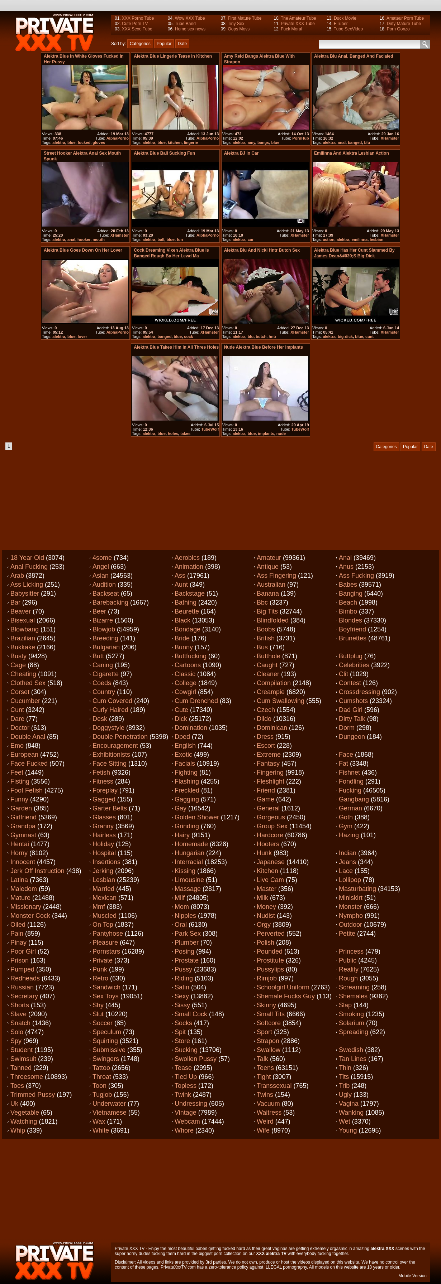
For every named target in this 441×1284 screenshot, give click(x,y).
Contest (350, 683)
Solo (16, 1032)
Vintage (185, 1112)
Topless (185, 1085)
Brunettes (352, 638)
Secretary (24, 996)
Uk (14, 1103)
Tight (264, 1076)
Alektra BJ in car (241, 153)
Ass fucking (356, 575)
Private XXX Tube (298, 23)
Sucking (186, 1049)
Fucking (350, 790)
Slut (98, 1014)
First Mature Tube (244, 18)
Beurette (187, 611)
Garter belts (110, 808)
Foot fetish (26, 790)
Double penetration (120, 736)
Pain (16, 933)
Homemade (191, 844)
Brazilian (22, 638)
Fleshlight (270, 781)
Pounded (270, 951)
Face (346, 754)
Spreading (353, 1032)
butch (261, 336)
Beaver (20, 611)
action (328, 239)
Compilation (274, 683)
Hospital (104, 853)
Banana (268, 593)
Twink (183, 1094)
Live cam (270, 879)
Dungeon (352, 736)
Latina (19, 879)
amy (251, 142)
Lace (346, 870)
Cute (181, 709)
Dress (265, 736)
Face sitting (110, 763)
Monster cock (30, 915)
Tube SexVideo (348, 29)
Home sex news (190, 29)
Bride (182, 638)
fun (180, 239)
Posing (184, 951)
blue (71, 142)
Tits (344, 1076)
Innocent (22, 862)
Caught (267, 665)
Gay (180, 808)
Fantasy (268, 763)
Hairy (182, 835)
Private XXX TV (129, 1248)
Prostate (187, 960)
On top (103, 924)
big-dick (345, 336)
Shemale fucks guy (286, 996)
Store (182, 1041)
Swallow (268, 1049)
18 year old (27, 557)
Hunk (264, 853)
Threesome (26, 1076)
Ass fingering (276, 575)
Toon (99, 1085)
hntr (272, 336)
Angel (101, 566)
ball (160, 239)
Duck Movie (345, 18)
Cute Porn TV (135, 23)
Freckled (187, 790)
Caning (103, 665)
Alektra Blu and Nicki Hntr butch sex (262, 250)
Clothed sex (28, 683)
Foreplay (105, 790)
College (185, 683)
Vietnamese (110, 1112)
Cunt (17, 709)
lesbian (376, 239)
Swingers (106, 1058)
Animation (189, 566)
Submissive (109, 1049)
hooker (83, 239)
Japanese (271, 862)
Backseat (106, 593)
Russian (22, 987)
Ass (180, 575)
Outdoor (350, 924)
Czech (266, 709)
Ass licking (26, 584)
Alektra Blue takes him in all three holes (176, 347)
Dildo (264, 718)
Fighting (186, 772)
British (266, 638)
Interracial (189, 862)
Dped (182, 736)
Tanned (21, 1067)
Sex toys (106, 996)
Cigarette (106, 674)
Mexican (105, 897)
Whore (184, 1130)
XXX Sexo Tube (137, 29)
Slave (18, 1014)
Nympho (351, 915)
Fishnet (349, 772)
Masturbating (357, 888)
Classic (185, 674)
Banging (350, 593)
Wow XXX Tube (190, 18)
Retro (100, 978)
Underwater (109, 1103)
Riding (184, 978)
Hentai (19, 844)
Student (21, 1049)
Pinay (18, 942)
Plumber (187, 942)
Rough (348, 978)
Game (265, 799)
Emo (17, 745)
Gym (345, 826)
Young (348, 1130)
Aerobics (187, 557)
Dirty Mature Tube (404, 23)
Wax (99, 1121)
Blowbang (24, 629)
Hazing (349, 835)
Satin (182, 987)
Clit (343, 674)
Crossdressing (359, 692)
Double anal (27, 736)
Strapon (268, 1041)
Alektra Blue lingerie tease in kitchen (173, 56)
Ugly (345, 1094)
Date (182, 43)
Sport (264, 1032)
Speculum (107, 1032)
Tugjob (102, 1094)
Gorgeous (271, 817)
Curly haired (110, 709)
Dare (17, 718)
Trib (344, 1085)
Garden (21, 808)
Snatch (20, 1023)
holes (173, 433)
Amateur (269, 557)
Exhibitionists (111, 754)
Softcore (269, 1023)
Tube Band (185, 23)
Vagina (349, 1103)
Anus (346, 566)
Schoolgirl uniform (283, 987)
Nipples (185, 915)
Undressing (191, 1103)
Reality (349, 969)
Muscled (105, 915)
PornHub (300, 138)
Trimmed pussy (32, 1094)
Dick (181, 718)
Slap (345, 1005)
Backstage (190, 593)
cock (188, 336)
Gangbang (354, 799)
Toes (17, 1085)
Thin (345, 1067)
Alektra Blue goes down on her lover (83, 250)
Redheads (25, 978)
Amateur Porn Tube (405, 18)
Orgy (264, 924)
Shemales (353, 996)
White (101, 1130)
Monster (350, 906)
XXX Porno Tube (138, 18)
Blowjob (104, 629)
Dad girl (350, 709)
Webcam (187, 1121)
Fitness (103, 781)
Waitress (269, 1112)
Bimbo (348, 611)
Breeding (105, 638)
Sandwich (106, 987)
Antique (268, 566)
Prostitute (270, 960)
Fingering (270, 772)
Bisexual (22, 620)
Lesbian (104, 879)
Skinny (266, 1005)
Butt (98, 656)
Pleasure (105, 942)
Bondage (187, 629)
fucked (84, 142)
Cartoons (188, 665)
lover (82, 336)
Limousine (189, 879)
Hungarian (189, 853)
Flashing (187, 781)
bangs (263, 142)
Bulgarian (106, 647)
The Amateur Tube (298, 18)
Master (266, 888)
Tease (183, 1067)
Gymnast (23, 835)
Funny (19, 799)
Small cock (191, 1014)
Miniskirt (350, 897)
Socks (183, 1023)
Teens (265, 1067)
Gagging (187, 799)
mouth (99, 239)
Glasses (104, 817)
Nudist (266, 915)
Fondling (351, 781)
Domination (191, 727)
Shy (98, 1005)
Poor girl (23, 951)
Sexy (182, 996)
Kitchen (267, 870)
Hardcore (270, 835)
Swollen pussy (196, 1058)
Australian (271, 584)
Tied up (186, 1076)
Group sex (272, 826)
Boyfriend (352, 629)
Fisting (19, 781)
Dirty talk (352, 718)
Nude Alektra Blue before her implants (263, 347)
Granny (103, 826)
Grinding (187, 826)
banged (355, 142)
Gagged (104, 799)
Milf (180, 897)
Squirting (105, 1041)
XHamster (390, 138)
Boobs (266, 629)
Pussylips (270, 969)
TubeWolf (210, 429)
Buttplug (350, 656)
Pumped (22, 969)
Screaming (354, 987)
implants (266, 433)
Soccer (103, 1023)
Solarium (351, 1023)
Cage (18, 665)
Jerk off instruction (37, 870)
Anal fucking (29, 566)
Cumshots (353, 700)
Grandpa (22, 826)
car (251, 239)
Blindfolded (273, 620)
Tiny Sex (236, 23)
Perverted (271, 933)
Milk (262, 897)
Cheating (23, 674)
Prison (19, 960)
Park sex (188, 933)
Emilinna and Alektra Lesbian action (351, 153)
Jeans (347, 862)
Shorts (19, 1005)
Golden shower (197, 817)
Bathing (185, 602)
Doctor (19, 727)
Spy (16, 1041)
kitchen (175, 142)
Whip (17, 1130)
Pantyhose (108, 933)
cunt (369, 336)
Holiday (103, 844)
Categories (140, 43)
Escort (266, 745)
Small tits (271, 1014)
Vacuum (268, 1103)
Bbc (262, 602)
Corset (19, 692)
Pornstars (106, 951)
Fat (343, 763)
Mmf (99, 906)
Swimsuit (23, 1058)
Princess (351, 951)
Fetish (101, 772)
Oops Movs (239, 29)
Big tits (267, 611)
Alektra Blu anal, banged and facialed (353, 56)
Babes (348, 584)
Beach (348, 602)
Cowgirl (185, 692)
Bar (15, 602)
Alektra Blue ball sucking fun (164, 153)
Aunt (181, 584)
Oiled (17, 924)
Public (347, 960)
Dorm (347, 727)
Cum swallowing (280, 700)
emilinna (360, 239)
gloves (99, 142)
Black (182, 620)
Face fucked (29, 763)
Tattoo (101, 1067)
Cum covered (112, 700)
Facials (185, 763)
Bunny (184, 647)
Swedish (351, 1049)
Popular (164, 43)
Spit (180, 1032)
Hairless (104, 835)
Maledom (23, 888)
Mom (182, 906)
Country (104, 692)
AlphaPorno (117, 138)
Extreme (269, 754)
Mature (20, 897)
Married (103, 888)
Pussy (183, 969)
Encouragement (115, 745)
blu (367, 142)
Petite (347, 933)
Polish (265, 942)
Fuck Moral (291, 29)
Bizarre (103, 620)
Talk (262, 1058)
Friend (266, 790)
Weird (265, 1121)
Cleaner (268, 674)
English (185, 745)
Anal (345, 557)
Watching (23, 1121)
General (268, 808)
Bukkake (22, 647)
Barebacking (110, 602)
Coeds (102, 683)
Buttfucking (191, 656)
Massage (188, 888)
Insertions (106, 862)
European (24, 754)
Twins (265, 1094)
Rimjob (267, 978)
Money (266, 906)
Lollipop (350, 879)
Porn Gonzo (398, 29)
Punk (100, 969)
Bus (262, 647)
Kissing (185, 870)
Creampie (271, 692)
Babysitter (24, 593)
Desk (100, 718)
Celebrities (354, 665)
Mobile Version (412, 1275)
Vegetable (24, 1112)
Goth (346, 817)
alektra (58, 142)
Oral (181, 924)
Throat (102, 1076)
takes (185, 433)
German (350, 808)
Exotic (183, 754)
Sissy (182, 1005)
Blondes (350, 620)
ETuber (341, 23)
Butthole (268, 656)
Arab (17, 575)
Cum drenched (196, 700)
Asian (101, 575)
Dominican (272, 727)
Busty (18, 656)
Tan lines (352, 1058)
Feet (16, 772)
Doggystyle (108, 727)
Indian (347, 853)
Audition (104, 584)
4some (102, 557)
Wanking (351, 1112)
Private (103, 960)
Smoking (351, 1014)
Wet (344, 1121)
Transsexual (274, 1085)
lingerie (191, 142)
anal (342, 142)
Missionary (25, 906)
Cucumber (25, 700)
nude (281, 433)
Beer (99, 611)
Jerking (103, 870)
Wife (263, 1130)
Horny (19, 853)
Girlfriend (23, 817)
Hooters (268, 844)
